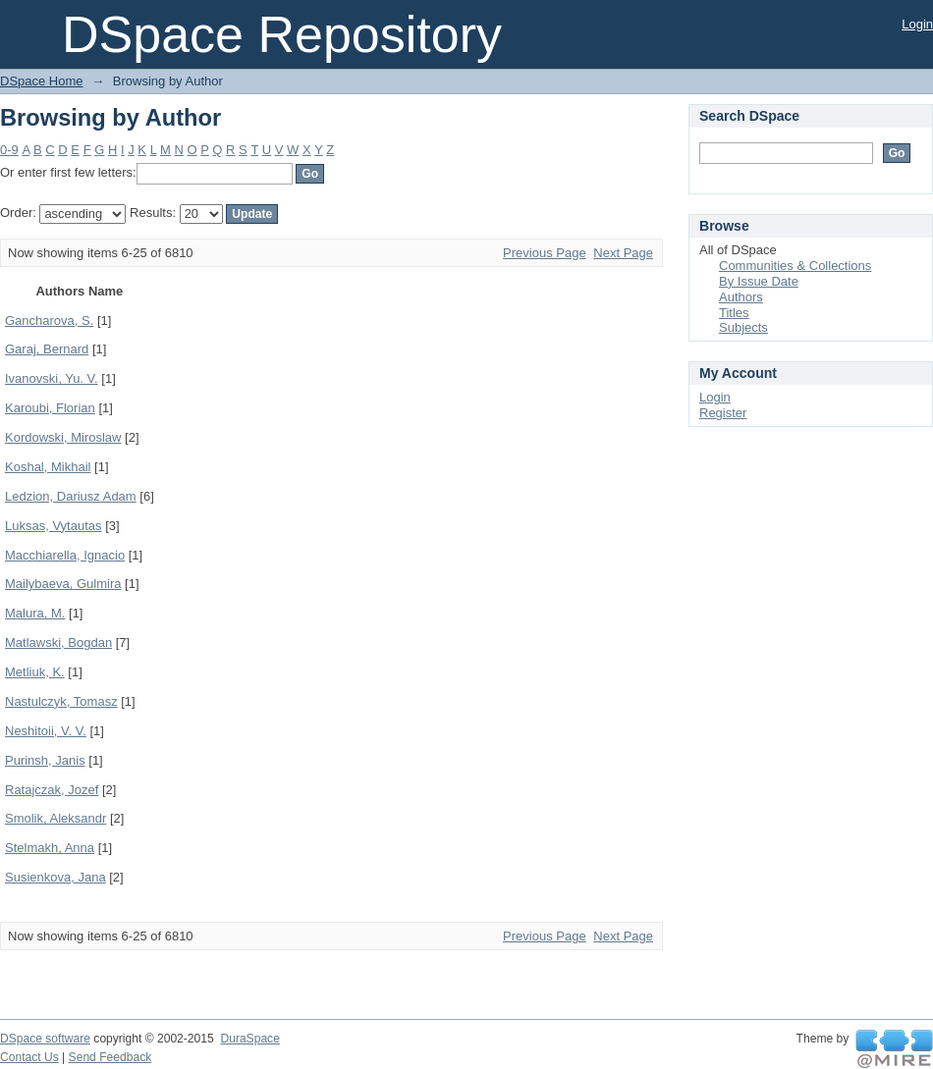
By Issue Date (758, 281)
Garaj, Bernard (46, 349)
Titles (734, 312)
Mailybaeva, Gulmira (63, 583)
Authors (741, 297)
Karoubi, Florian (50, 408)
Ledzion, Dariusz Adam (71, 496)
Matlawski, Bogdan (58, 642)
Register (722, 412)
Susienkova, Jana (55, 877)
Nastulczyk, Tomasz (61, 701)
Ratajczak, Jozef (51, 789)
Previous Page (544, 252)
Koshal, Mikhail (47, 466)
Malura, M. (35, 613)
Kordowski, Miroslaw (63, 437)
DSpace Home (41, 81)
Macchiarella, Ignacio (65, 555)
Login (917, 24)
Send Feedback (110, 1057)
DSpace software (45, 1038)
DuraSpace (249, 1038)
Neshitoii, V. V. (45, 730)
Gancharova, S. (49, 320)
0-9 (9, 149)
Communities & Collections (795, 265)
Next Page (623, 252)
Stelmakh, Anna (49, 847)
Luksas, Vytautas (53, 525)
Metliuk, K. (35, 672)
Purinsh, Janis (45, 760)
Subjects (743, 327)
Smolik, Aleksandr (55, 818)
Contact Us (29, 1057)
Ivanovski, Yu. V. (51, 378)
